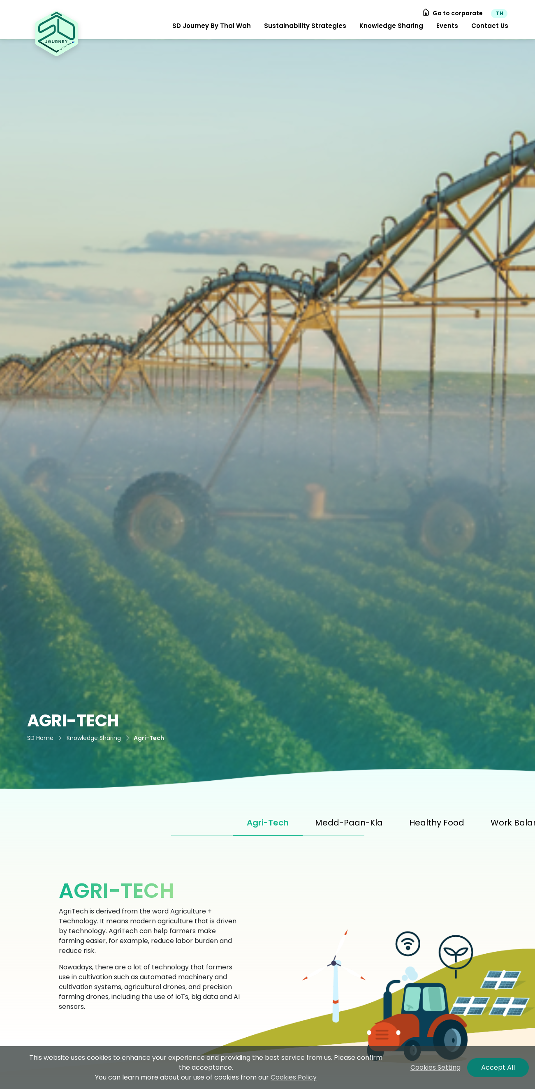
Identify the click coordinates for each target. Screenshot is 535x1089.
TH (499, 13)
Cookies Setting (435, 1067)
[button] (211, 26)
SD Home (40, 738)
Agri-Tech (149, 738)
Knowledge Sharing (94, 738)
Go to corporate (452, 13)
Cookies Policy (294, 1077)
